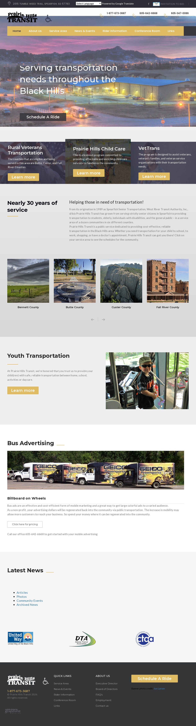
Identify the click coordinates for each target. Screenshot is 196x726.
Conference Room (147, 31)
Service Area (61, 683)
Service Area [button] (58, 31)
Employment (103, 700)
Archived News (27, 604)
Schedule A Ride (155, 678)
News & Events (62, 689)
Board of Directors (106, 689)
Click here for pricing (25, 524)
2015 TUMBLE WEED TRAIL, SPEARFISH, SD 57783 (38, 4)
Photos (22, 596)
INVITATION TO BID (168, 3)
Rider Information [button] (115, 31)
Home (17, 31)
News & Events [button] (85, 31)
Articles (22, 592)
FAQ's (99, 694)
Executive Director (107, 683)
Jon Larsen (159, 688)
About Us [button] (35, 31)
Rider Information (64, 694)
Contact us (102, 705)
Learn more (23, 177)
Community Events (30, 600)
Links (171, 31)
